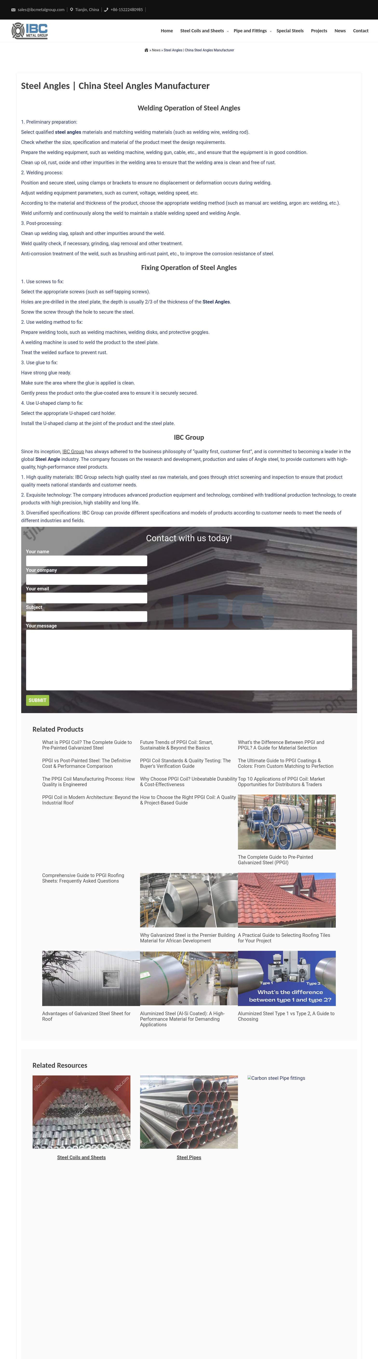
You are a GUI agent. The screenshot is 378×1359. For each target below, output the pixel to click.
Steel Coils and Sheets (202, 31)
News (340, 31)
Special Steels (290, 31)
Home (167, 31)
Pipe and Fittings (250, 31)
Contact (361, 31)
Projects (319, 31)
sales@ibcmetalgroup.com (38, 9)
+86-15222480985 (123, 9)
